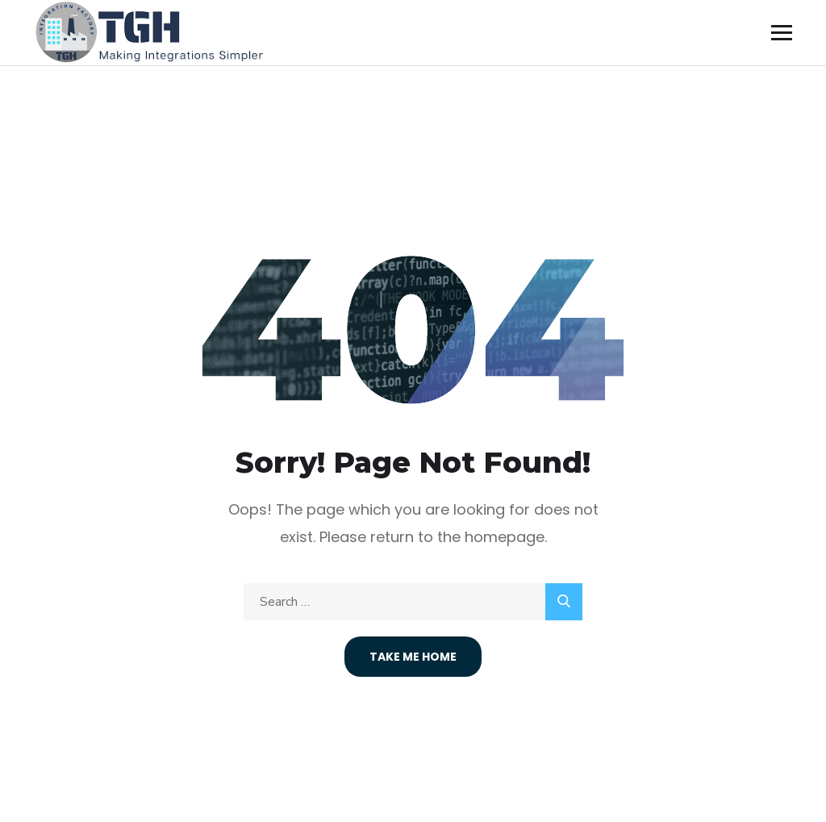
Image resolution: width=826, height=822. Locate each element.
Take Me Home (413, 657)
